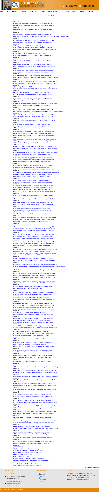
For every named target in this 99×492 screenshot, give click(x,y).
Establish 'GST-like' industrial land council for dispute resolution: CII (33, 92)
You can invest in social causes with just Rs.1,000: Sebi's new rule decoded (35, 89)
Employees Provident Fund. (14, 483)
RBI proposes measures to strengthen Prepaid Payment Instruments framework (36, 77)
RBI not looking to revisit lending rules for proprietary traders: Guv (32, 357)
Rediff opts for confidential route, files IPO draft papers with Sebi (32, 126)
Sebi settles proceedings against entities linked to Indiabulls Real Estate (34, 40)
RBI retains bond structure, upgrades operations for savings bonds (33, 157)
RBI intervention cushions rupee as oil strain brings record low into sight (34, 66)
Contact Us (90, 11)
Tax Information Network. (13, 478)
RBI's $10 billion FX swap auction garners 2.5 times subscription (32, 426)
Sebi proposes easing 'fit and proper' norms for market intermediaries (33, 437)
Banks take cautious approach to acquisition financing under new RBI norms (35, 372)
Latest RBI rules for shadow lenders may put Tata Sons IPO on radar (33, 48)
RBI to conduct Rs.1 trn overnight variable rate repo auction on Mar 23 (34, 236)
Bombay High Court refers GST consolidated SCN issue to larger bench (34, 87)
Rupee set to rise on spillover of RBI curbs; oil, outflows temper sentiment (35, 146)
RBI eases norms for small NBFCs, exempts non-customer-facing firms (34, 422)
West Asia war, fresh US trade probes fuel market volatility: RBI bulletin (34, 230)
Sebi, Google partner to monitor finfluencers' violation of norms (31, 214)
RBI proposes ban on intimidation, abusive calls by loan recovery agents (34, 391)
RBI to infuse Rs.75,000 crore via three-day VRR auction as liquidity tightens (35, 249)
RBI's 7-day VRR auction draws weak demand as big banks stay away (34, 258)
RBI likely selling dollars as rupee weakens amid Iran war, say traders (33, 294)
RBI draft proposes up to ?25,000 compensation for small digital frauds (34, 309)
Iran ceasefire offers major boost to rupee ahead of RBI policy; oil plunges (35, 139)
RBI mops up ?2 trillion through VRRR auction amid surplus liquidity (33, 98)
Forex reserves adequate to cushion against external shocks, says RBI (34, 227)
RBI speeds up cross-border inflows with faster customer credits (32, 124)
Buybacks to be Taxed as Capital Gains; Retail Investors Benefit (32, 460)
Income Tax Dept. (11, 474)
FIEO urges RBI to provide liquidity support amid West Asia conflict (33, 94)
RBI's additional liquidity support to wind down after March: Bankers (33, 339)
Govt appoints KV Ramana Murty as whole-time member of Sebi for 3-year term (36, 277)
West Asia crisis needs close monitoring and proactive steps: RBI (32, 221)
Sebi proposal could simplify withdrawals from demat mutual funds (32, 417)
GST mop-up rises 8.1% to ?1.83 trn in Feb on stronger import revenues (34, 333)
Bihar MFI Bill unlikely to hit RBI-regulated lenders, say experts (32, 331)
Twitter (43, 477)
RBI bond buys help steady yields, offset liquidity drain (29, 313)
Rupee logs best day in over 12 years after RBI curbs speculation (32, 167)
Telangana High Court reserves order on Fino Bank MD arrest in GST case (35, 283)
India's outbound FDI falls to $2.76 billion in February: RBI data (32, 251)
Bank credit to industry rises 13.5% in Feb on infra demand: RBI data (33, 186)
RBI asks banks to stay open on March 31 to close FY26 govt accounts (34, 434)
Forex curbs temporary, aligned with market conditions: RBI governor (33, 133)
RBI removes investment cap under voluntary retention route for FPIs (33, 413)
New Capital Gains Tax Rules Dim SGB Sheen (27, 464)
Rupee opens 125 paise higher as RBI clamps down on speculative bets (34, 199)
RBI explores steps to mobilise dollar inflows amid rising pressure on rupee (35, 49)
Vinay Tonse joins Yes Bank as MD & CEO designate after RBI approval (34, 273)
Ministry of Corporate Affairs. (14, 481)
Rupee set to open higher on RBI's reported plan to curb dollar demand (34, 100)
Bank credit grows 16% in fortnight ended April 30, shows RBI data (33, 29)
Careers (74, 11)
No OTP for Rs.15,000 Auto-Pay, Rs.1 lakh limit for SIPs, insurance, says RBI (36, 81)
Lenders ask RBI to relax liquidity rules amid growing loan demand (33, 432)
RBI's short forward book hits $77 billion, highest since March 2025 (33, 174)
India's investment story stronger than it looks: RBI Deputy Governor (33, 42)
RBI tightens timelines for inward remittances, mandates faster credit (33, 128)
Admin (82, 11)
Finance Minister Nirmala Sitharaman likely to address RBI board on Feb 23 (35, 402)
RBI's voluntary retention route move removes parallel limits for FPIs (33, 408)
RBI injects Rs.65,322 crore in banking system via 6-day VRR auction (33, 195)
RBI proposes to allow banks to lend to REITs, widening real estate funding (35, 406)
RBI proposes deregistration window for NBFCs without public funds (33, 400)
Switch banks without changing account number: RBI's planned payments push (36, 172)
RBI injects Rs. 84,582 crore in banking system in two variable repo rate (34, 191)
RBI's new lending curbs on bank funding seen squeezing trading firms (34, 361)
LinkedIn (43, 479)
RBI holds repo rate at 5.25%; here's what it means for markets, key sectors (35, 419)
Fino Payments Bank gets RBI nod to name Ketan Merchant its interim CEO (35, 299)
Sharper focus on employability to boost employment (29, 458)
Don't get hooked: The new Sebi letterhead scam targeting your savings (34, 342)
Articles (23, 11)
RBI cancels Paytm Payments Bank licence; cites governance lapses (33, 70)
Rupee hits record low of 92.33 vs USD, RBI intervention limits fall (32, 298)
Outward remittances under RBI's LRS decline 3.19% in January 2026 (34, 219)
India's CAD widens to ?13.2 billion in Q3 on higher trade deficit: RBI (33, 326)
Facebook (43, 474)
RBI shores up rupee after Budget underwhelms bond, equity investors (34, 441)
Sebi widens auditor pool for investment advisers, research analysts (33, 212)
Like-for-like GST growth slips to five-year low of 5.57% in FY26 (32, 53)
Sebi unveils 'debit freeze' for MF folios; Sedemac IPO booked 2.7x (33, 303)
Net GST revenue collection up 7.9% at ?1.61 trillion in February (32, 335)
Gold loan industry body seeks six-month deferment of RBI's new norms (34, 228)
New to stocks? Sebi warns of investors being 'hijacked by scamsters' (33, 322)
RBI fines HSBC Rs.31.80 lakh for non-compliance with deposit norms (34, 234)
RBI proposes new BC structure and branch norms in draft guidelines (33, 141)
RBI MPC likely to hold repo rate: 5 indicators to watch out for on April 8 (34, 143)
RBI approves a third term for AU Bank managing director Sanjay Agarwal (35, 389)
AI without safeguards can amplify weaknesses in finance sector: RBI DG (34, 115)
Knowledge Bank (52, 11)
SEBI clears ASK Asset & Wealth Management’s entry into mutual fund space (36, 376)
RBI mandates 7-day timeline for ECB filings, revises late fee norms (33, 187)
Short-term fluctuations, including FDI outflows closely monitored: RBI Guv (35, 83)
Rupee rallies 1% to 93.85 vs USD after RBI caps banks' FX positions (33, 197)
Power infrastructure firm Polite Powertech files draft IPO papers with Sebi (35, 242)
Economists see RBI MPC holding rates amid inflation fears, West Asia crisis (35, 148)
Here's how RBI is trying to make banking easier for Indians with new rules (35, 421)
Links (43, 11)
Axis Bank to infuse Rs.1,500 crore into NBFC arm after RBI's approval (34, 255)
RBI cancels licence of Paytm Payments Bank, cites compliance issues (34, 72)
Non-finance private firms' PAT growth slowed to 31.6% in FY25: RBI (33, 116)
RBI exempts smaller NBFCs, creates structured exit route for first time (34, 61)
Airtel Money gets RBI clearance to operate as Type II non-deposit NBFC (34, 380)
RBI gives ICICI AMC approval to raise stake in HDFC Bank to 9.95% (33, 396)
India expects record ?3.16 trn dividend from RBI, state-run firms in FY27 (34, 443)
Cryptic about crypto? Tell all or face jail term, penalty (29, 462)
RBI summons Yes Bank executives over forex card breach (30, 344)
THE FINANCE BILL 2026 (21, 456)
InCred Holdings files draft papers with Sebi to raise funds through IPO (34, 34)
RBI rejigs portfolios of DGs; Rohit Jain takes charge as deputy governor (34, 46)
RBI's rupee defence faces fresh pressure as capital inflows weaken (33, 59)
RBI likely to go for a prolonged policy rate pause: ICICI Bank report (33, 365)
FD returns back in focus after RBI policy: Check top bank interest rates (34, 131)
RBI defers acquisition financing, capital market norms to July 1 (32, 176)
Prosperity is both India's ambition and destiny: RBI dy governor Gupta (34, 25)
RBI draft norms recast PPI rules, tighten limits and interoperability (32, 75)
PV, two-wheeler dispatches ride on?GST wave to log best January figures (35, 385)
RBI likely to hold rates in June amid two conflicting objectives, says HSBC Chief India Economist (41, 36)
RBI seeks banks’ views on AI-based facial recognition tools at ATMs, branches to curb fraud (40, 266)
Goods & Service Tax (12, 486)
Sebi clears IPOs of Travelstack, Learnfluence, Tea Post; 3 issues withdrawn (35, 264)
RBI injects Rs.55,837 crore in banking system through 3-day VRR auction (35, 217)
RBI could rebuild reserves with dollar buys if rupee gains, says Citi (33, 350)
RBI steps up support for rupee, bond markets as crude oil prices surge (34, 292)
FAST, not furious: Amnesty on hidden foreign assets (29, 449)
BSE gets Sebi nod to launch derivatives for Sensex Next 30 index (32, 320)
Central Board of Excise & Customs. (16, 476)
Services (14, 11)
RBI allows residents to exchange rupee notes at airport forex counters (34, 159)
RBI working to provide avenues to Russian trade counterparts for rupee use (35, 253)
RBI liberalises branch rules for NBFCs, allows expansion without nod (33, 109)
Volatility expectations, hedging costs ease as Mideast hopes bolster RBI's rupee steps (38, 111)
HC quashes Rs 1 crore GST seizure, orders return (28, 288)
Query (67, 11)
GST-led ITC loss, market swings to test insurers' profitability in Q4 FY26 (34, 120)
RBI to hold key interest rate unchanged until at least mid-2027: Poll (33, 202)
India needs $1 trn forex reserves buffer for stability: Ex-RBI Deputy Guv (34, 260)
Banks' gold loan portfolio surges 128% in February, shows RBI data (33, 189)
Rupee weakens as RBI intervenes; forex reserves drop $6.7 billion (33, 383)
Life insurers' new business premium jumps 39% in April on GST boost (34, 23)
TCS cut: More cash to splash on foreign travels (27, 465)
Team (8, 11)
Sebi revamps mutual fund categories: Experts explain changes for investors (35, 327)
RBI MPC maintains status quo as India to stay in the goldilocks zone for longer (36, 367)
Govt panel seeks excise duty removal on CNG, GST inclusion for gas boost (35, 103)
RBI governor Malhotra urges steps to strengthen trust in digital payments (35, 275)
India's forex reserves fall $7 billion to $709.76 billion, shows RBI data (33, 245)
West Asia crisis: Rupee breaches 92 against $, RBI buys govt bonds (33, 314)
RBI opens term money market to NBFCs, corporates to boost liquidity (34, 135)
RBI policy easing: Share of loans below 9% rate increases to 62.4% (33, 307)
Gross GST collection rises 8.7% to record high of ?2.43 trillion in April (34, 55)
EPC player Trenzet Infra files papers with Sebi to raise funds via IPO (33, 238)
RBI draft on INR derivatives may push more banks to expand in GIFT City (35, 370)
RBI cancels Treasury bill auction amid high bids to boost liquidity (32, 210)
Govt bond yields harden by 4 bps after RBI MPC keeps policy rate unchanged (36, 428)
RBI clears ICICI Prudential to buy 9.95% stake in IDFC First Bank (32, 394)
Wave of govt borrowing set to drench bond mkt (27, 452)
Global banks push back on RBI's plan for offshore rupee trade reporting (34, 281)
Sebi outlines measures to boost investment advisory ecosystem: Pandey (35, 270)
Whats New (33, 11)
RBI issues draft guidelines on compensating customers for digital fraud (34, 305)
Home (2, 11)
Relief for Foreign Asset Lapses (23, 454)
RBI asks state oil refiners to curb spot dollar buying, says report (32, 105)
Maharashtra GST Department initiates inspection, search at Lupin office (34, 346)
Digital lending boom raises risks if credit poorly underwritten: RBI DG (33, 286)
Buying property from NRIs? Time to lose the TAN (28, 450)
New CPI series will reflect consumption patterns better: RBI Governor (34, 352)
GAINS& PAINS (18, 447)
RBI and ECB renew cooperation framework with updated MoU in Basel (34, 31)
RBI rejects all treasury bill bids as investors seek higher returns (32, 208)
